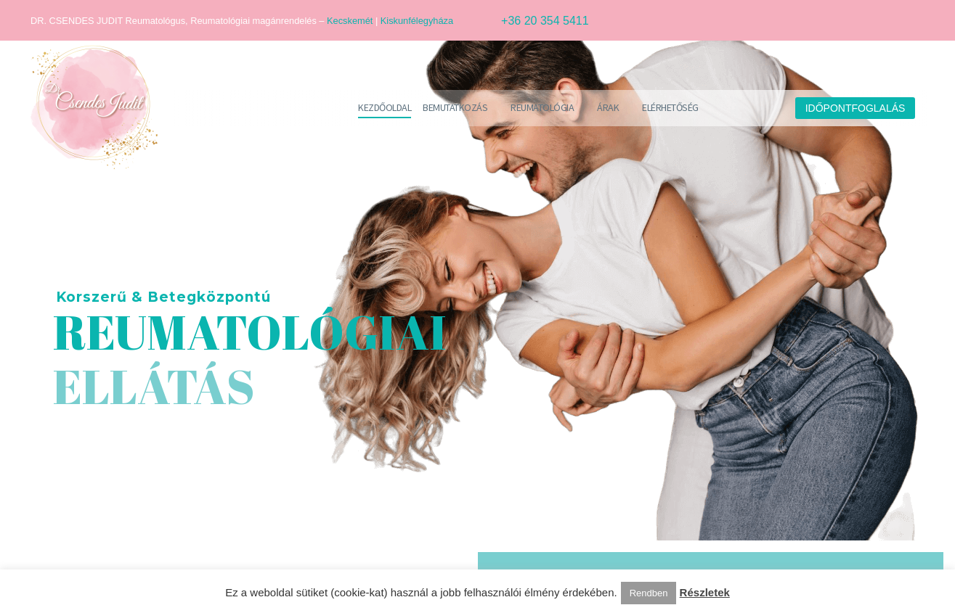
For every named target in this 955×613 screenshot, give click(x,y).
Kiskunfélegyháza (417, 20)
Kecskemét (350, 20)
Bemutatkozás (455, 107)
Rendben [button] (649, 593)
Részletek (705, 592)
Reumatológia (542, 107)
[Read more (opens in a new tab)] (526, 21)
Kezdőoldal (384, 107)
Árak (608, 107)
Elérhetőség (670, 107)
